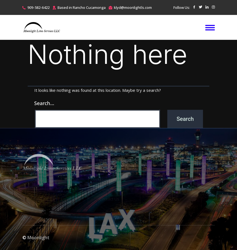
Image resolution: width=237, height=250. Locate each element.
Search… (44, 103)
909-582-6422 (38, 7)
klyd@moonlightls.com (133, 7)
